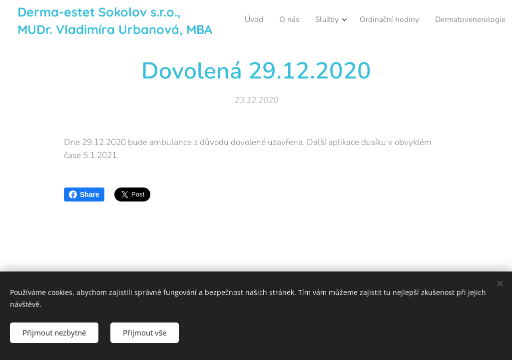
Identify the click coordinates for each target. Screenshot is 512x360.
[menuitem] (375, 20)
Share (84, 194)
